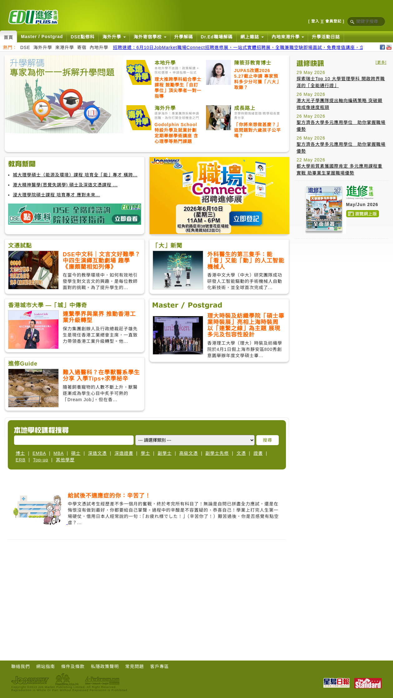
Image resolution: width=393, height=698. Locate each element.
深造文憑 (97, 453)
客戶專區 (159, 666)
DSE (25, 47)
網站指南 (45, 666)
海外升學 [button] (114, 36)
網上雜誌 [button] (252, 36)
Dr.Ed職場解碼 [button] (217, 36)
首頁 (8, 37)
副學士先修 (217, 453)
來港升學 (64, 47)
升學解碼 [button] (183, 36)
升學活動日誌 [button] (326, 36)
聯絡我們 (20, 666)
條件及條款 (73, 666)
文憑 (241, 453)
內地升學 (99, 47)
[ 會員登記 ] (333, 21)
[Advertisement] (341, 282)
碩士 (76, 453)
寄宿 (81, 47)
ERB (21, 459)
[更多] (381, 62)
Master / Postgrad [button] (42, 36)
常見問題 (134, 666)
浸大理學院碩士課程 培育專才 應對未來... (56, 194)
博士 (20, 453)
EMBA (39, 453)
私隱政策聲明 (105, 666)
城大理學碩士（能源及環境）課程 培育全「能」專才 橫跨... (75, 174)
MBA (58, 453)
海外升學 (42, 47)
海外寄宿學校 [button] (150, 36)
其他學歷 (65, 459)
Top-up (40, 459)
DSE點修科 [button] (83, 36)
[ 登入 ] (315, 21)
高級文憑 (188, 453)
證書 (258, 453)
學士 (145, 453)
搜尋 (267, 440)
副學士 (165, 453)
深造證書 (124, 453)
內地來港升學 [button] (288, 36)
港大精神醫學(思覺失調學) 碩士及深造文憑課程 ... (65, 184)
